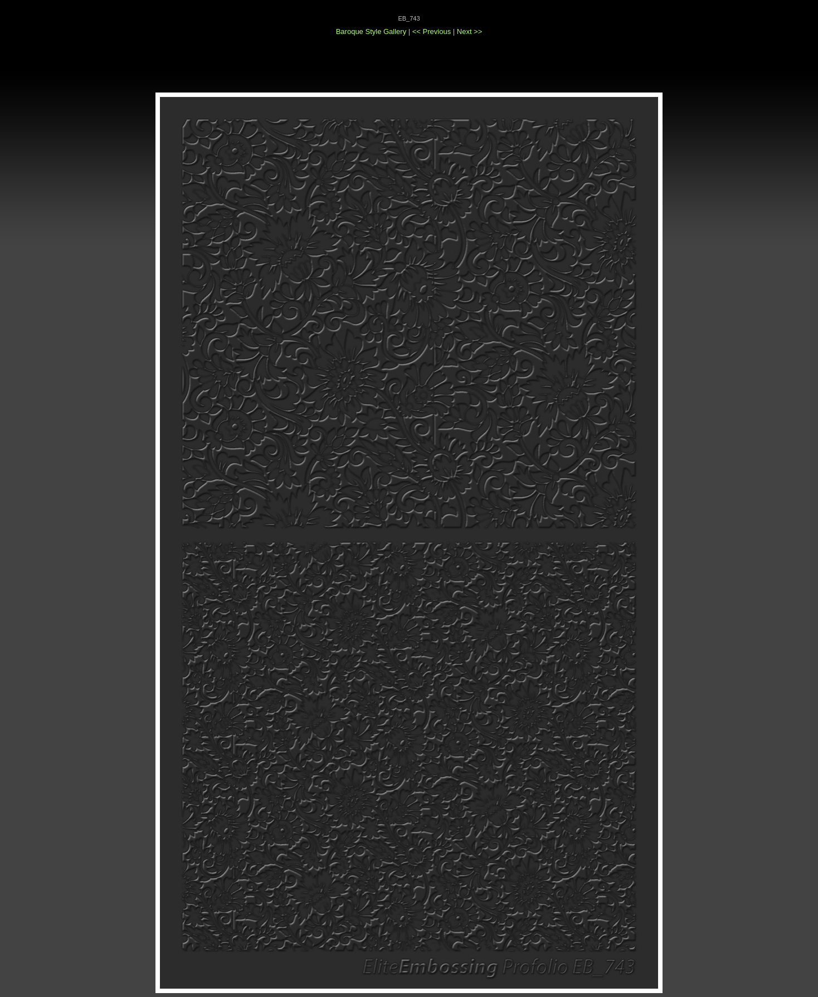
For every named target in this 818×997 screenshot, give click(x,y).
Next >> (470, 31)
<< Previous (432, 31)
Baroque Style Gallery (371, 31)
